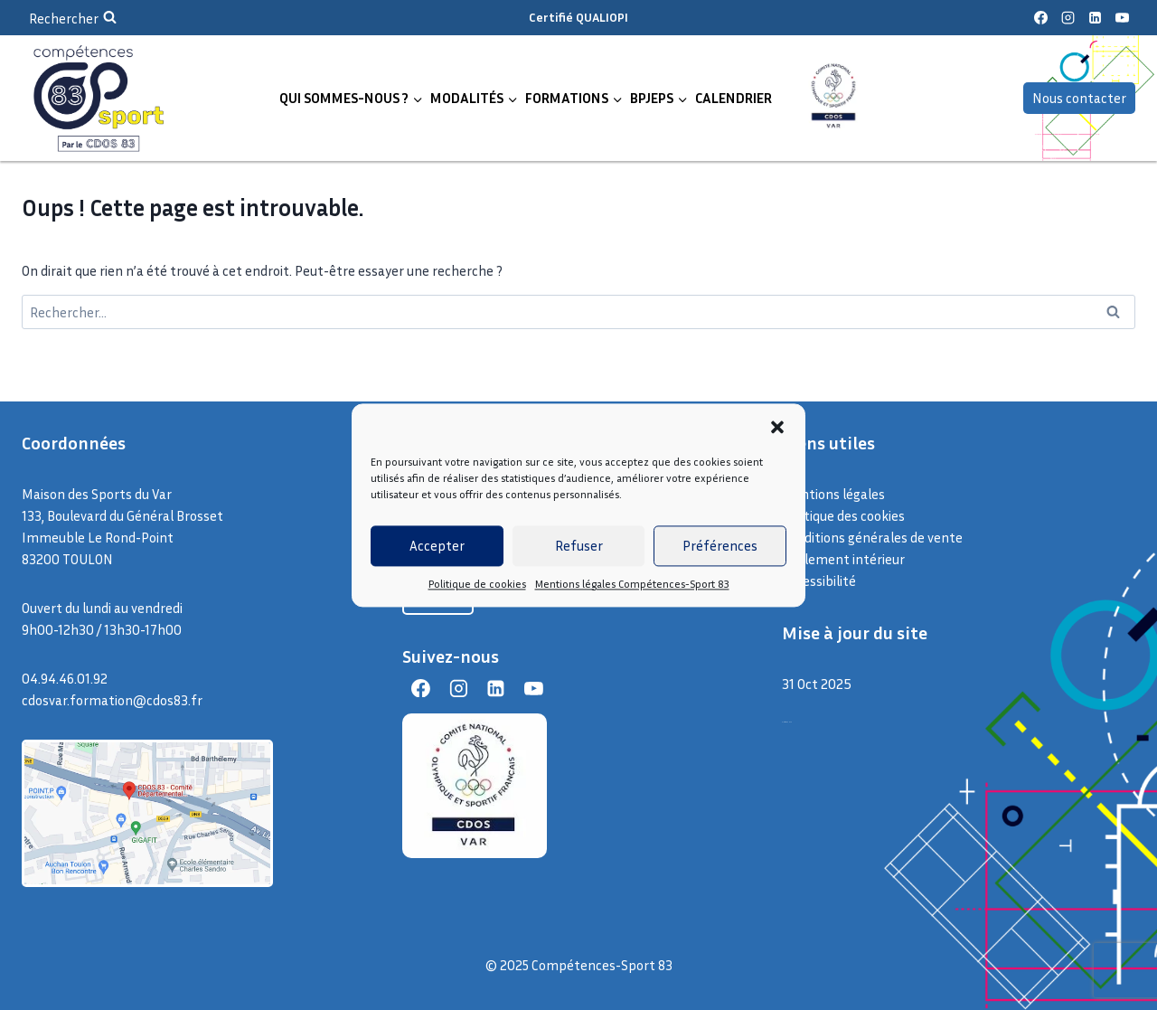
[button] (777, 427)
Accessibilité (819, 580)
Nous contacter (1079, 98)
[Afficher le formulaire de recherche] (72, 17)
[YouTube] (1121, 18)
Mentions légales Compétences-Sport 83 (632, 583)
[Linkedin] (1094, 18)
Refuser (579, 545)
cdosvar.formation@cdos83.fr (112, 700)
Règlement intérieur (843, 559)
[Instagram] (1067, 18)
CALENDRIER (733, 98)
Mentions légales (833, 494)
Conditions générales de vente (872, 537)
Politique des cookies (843, 515)
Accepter (437, 545)
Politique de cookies (477, 583)
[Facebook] (1040, 18)
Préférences (719, 545)
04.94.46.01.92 (65, 678)
